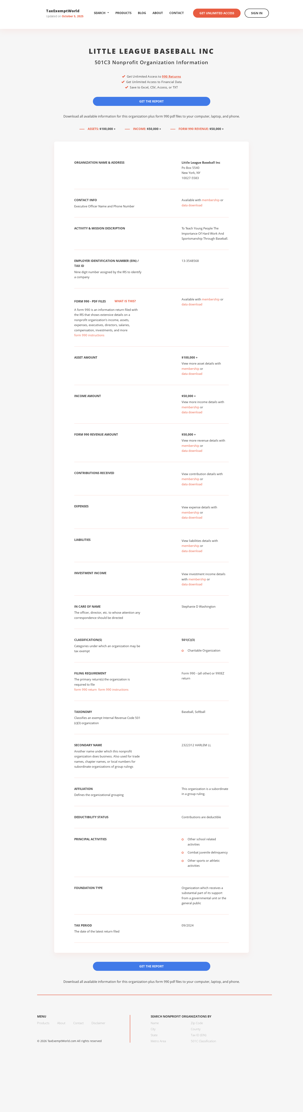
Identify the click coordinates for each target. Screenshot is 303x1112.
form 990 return (85, 689)
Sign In (256, 13)
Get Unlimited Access (216, 13)
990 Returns (171, 76)
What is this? (121, 301)
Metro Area (158, 1041)
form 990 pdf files (169, 116)
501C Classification (203, 1041)
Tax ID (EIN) (198, 1035)
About (158, 13)
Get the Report (151, 101)
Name (155, 1023)
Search (101, 13)
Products (123, 13)
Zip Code (197, 1023)
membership (211, 200)
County (195, 1029)
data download (192, 205)
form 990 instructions (89, 335)
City (153, 1029)
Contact (176, 13)
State (154, 1035)
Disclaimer (98, 1023)
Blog (142, 13)
